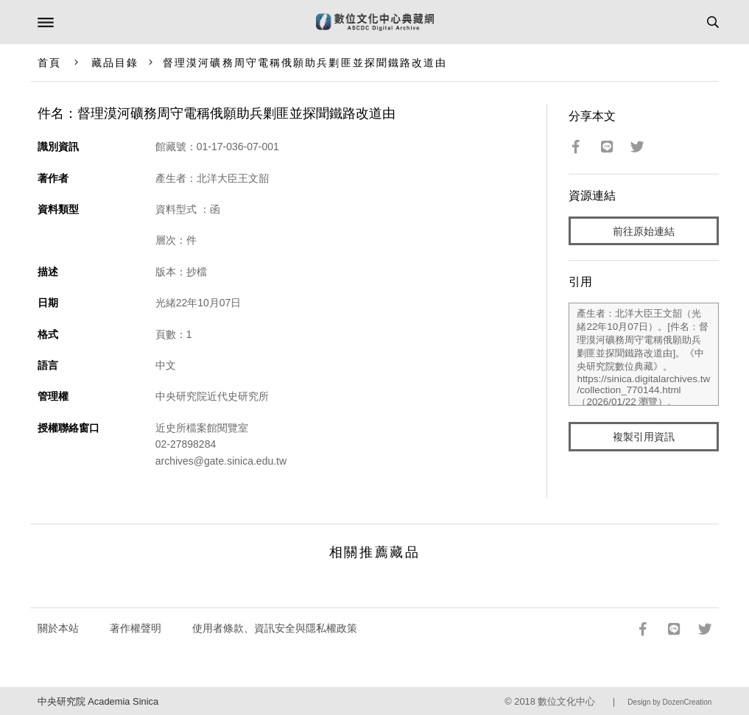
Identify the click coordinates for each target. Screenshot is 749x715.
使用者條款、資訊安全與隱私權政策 (274, 628)
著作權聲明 (135, 628)
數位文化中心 (566, 701)
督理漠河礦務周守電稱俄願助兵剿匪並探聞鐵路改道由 (305, 62)
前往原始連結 (644, 231)
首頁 (49, 62)
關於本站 (58, 628)
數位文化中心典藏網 (375, 22)
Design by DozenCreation (669, 702)
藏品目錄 (114, 62)
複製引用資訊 (644, 437)
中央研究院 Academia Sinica (98, 701)
